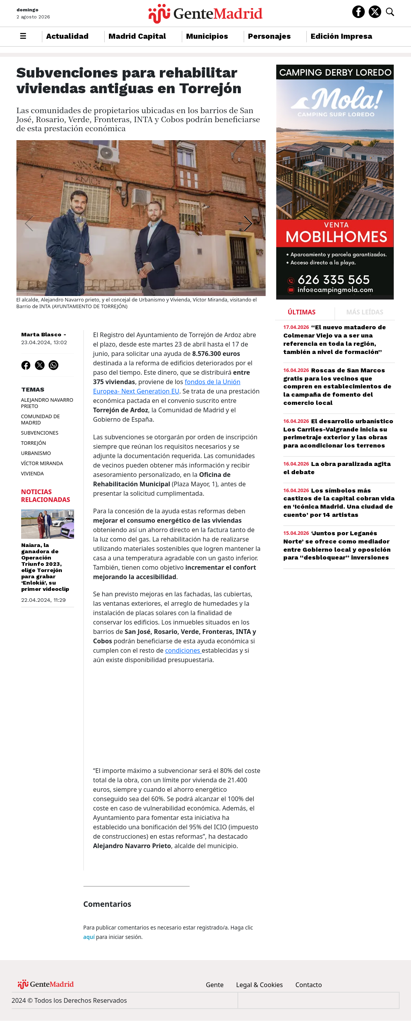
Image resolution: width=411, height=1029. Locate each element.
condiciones (183, 649)
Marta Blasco (41, 333)
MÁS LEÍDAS (365, 311)
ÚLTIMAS (301, 311)
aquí (89, 935)
